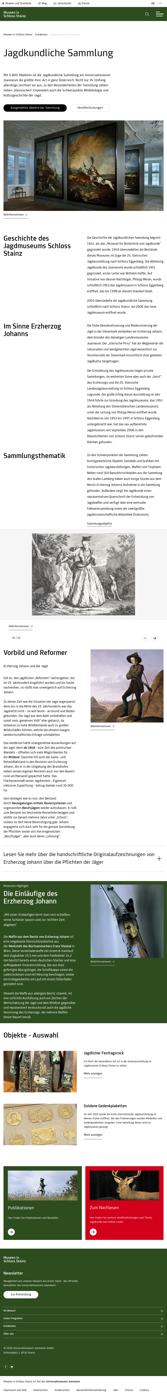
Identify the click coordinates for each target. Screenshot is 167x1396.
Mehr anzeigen (93, 1073)
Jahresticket (62, 3)
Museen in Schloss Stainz (17, 34)
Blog (42, 3)
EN (160, 3)
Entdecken (41, 34)
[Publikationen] (11, 1232)
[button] (147, 14)
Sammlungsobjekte (99, 523)
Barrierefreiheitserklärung (91, 1390)
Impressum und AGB (14, 1390)
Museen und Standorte (16, 3)
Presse (84, 3)
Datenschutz (40, 1390)
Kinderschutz (62, 1390)
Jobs (115, 1390)
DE (153, 3)
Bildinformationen (15, 214)
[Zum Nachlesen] (93, 1232)
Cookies (144, 1390)
